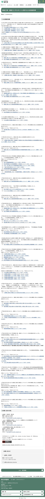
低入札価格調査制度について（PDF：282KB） (15, 162)
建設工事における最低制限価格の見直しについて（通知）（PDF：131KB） (21, 104)
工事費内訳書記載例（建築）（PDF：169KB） (15, 278)
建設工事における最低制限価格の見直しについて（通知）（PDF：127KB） (21, 181)
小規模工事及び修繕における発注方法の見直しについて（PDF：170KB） (21, 292)
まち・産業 (16, 4)
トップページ (9, 4)
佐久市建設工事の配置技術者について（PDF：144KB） (17, 67)
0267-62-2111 (4, 485)
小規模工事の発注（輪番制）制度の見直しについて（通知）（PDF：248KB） (22, 75)
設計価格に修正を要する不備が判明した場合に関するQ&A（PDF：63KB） (21, 306)
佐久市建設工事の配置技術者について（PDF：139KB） (17, 59)
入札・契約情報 (28, 4)
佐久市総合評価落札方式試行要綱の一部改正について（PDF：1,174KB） (21, 342)
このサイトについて (6, 476)
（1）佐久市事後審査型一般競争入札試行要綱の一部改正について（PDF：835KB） (21, 391)
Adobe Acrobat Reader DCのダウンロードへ (13, 443)
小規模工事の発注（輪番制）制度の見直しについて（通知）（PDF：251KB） (22, 50)
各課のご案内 (26, 491)
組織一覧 (4, 491)
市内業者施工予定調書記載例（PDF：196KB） (15, 233)
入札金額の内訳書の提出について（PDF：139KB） (16, 120)
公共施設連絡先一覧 (28, 494)
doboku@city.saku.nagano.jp (14, 425)
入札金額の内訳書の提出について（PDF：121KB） (16, 272)
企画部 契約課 (7, 455)
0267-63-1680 (4, 488)
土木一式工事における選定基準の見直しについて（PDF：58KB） (19, 165)
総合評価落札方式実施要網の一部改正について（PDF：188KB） (19, 164)
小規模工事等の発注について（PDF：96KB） (15, 258)
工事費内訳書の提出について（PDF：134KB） (15, 254)
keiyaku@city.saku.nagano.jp (14, 418)
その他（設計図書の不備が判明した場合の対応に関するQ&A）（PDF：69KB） (22, 344)
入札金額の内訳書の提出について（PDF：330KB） (16, 27)
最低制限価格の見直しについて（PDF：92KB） (15, 328)
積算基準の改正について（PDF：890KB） (14, 257)
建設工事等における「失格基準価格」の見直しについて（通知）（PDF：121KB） (23, 82)
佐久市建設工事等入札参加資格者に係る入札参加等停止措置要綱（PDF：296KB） (23, 244)
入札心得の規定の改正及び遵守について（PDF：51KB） (17, 362)
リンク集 (30, 476)
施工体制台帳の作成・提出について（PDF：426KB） (16, 255)
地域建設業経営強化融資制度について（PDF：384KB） (17, 168)
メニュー (43, 2)
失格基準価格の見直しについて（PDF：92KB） (15, 316)
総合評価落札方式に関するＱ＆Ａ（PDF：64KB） (16, 232)
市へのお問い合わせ (38, 476)
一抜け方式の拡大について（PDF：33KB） (14, 167)
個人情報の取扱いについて (19, 476)
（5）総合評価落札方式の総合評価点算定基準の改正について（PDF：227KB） (20, 260)
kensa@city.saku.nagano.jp (14, 432)
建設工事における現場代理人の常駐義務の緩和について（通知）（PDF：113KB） (23, 65)
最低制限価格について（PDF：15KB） (13, 405)
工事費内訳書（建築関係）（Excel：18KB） (14, 30)
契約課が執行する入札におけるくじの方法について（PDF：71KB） (20, 222)
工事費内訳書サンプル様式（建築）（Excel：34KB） (16, 275)
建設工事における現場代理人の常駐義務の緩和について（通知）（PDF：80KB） (23, 57)
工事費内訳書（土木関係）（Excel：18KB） (14, 29)
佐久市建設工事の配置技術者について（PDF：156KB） (17, 211)
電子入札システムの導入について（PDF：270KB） (16, 220)
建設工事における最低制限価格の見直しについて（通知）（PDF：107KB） (21, 198)
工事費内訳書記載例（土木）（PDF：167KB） (15, 277)
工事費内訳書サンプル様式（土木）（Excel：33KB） (16, 274)
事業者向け (22, 4)
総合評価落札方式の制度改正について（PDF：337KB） (17, 112)
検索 (39, 2)
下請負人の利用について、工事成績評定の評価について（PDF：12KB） (21, 407)
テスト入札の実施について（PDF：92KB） (14, 190)
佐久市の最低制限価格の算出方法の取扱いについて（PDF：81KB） (20, 377)
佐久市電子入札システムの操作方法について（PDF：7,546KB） (19, 189)
